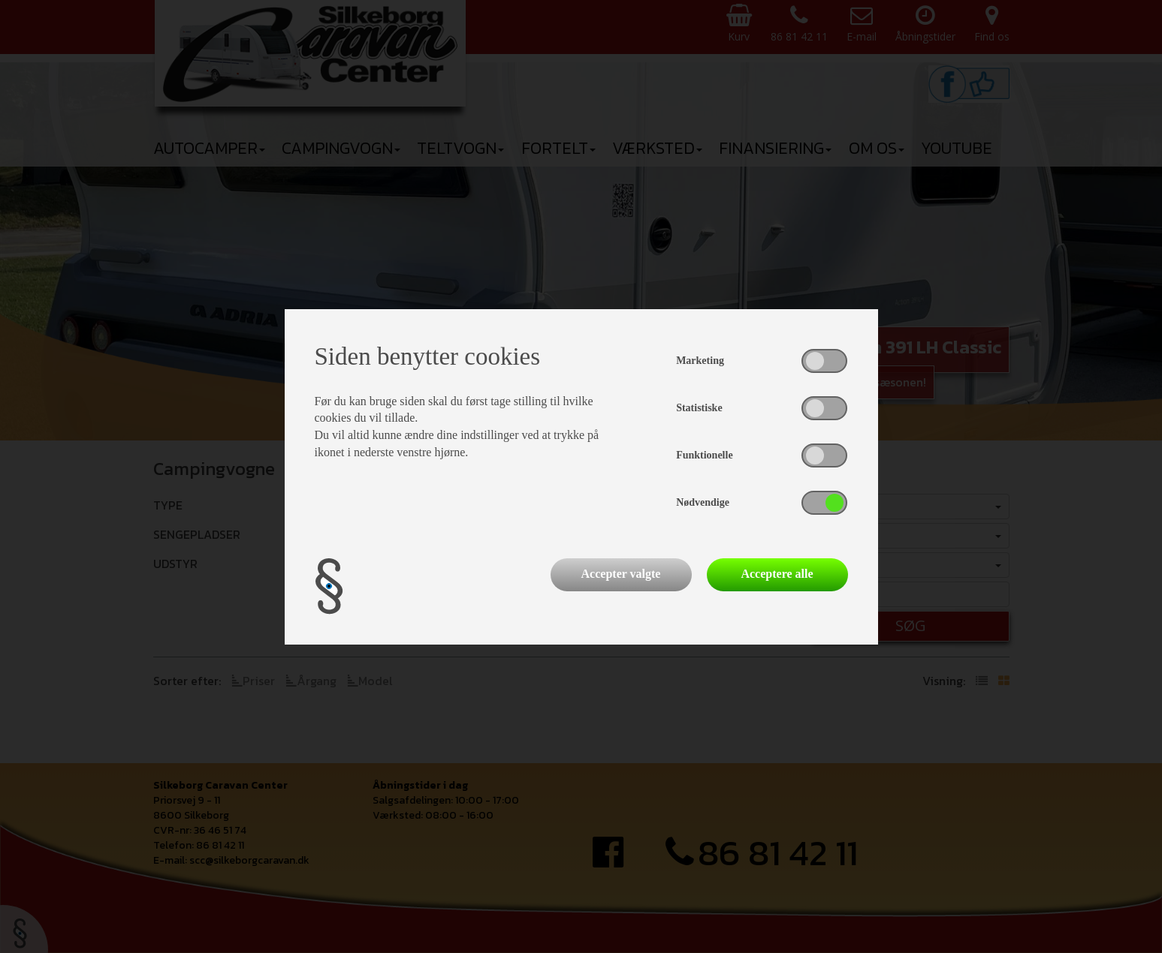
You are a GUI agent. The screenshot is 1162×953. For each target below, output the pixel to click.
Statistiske (699, 407)
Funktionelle (704, 455)
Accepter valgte (621, 573)
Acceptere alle (777, 573)
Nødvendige (702, 502)
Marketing (700, 360)
